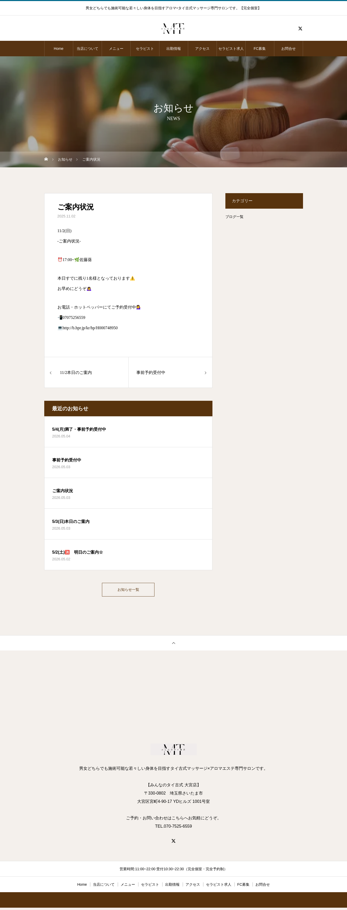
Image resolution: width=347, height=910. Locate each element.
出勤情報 (173, 48)
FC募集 (260, 48)
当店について (87, 48)
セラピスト (145, 48)
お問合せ (288, 48)
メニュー (116, 48)
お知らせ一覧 (128, 591)
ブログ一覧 (234, 217)
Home (58, 48)
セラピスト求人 (231, 48)
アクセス (202, 48)
